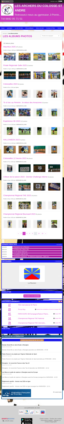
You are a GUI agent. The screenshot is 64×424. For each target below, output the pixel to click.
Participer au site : (56, 1)
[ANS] (21, 412)
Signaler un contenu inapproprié (53, 421)
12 (39, 233)
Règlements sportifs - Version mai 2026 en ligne (16, 381)
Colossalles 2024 (10, 84)
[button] (5, 276)
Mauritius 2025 (9, 47)
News (2, 28)
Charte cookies (44, 418)
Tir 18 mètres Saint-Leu (20, 252)
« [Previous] (18, 233)
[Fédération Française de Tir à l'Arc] (32, 412)
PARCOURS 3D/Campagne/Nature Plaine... (33, 314)
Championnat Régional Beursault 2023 (19, 214)
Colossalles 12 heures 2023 (14, 158)
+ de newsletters (58, 291)
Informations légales (47, 420)
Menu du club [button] (40, 28)
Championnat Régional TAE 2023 (17, 195)
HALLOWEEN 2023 (11, 140)
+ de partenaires (58, 261)
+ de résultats (59, 244)
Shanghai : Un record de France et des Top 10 (15, 363)
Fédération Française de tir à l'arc (32, 340)
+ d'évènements (54, 301)
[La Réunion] (43, 412)
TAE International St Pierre (27, 305)
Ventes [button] (59, 28)
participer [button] (9, 28)
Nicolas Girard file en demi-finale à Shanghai (15, 345)
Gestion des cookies (56, 418)
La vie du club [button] (19, 28)
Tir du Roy (21, 309)
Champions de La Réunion (21, 247)
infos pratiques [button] (29, 28)
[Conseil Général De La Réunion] (27, 412)
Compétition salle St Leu (20, 254)
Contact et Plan (50, 28)
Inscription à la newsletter (32, 296)
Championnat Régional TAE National (31, 318)
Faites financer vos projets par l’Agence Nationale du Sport (19, 354)
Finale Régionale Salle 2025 (15, 65)
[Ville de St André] (37, 412)
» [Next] (45, 233)
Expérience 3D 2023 (11, 121)
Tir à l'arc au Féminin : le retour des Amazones (22, 102)
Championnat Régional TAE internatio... (32, 323)
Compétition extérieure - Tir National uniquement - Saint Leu (31, 256)
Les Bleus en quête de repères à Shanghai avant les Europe (20, 372)
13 (42, 233)
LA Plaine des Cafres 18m (21, 249)
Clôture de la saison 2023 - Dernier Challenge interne (25, 177)
